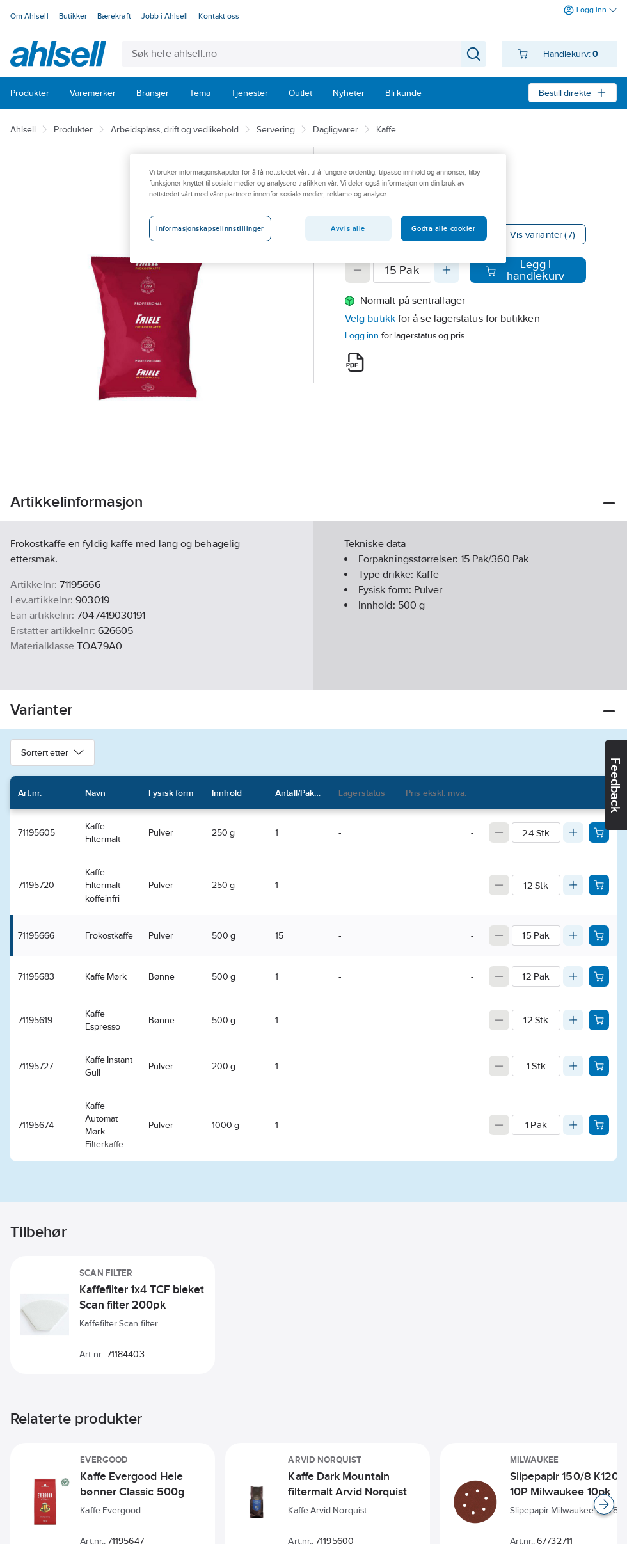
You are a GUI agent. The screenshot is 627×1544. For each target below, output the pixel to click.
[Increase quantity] (446, 270)
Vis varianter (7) (542, 234)
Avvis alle (348, 228)
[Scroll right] (604, 1504)
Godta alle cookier (443, 228)
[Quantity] (402, 270)
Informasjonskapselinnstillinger (210, 228)
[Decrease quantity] (357, 270)
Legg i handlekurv (525, 270)
